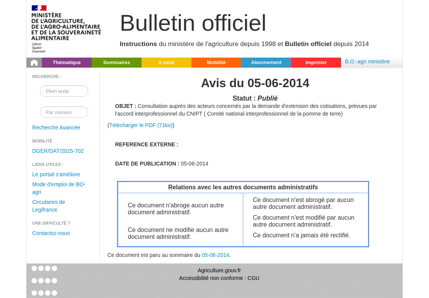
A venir (166, 62)
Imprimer (316, 62)
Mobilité (216, 62)
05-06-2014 (215, 255)
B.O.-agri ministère (367, 61)
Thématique (67, 62)
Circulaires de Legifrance (48, 206)
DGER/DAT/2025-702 (58, 151)
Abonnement (266, 62)
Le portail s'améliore (56, 174)
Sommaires (116, 62)
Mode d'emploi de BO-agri (59, 188)
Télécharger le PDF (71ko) (141, 125)
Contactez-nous (51, 233)
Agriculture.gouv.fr (219, 270)
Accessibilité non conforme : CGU (219, 278)
